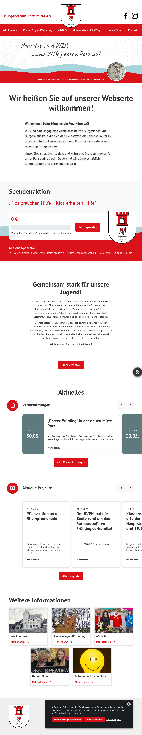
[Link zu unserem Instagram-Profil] (135, 15)
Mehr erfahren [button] (71, 365)
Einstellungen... (113, 719)
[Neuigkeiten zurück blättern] (121, 488)
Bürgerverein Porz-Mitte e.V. (28, 15)
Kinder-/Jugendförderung (37, 30)
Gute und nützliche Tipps (87, 30)
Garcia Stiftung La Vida (29, 252)
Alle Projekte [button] (71, 576)
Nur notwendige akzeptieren (67, 719)
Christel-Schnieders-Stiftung (84, 252)
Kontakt (132, 30)
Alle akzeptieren (94, 719)
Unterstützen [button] (114, 30)
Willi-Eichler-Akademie (55, 252)
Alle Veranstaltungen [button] (71, 462)
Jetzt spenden (88, 227)
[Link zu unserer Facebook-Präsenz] (125, 16)
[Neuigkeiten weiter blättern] (130, 488)
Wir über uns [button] (10, 30)
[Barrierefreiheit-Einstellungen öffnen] (137, 371)
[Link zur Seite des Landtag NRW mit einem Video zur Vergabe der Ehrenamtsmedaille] (116, 71)
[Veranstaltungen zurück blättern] (121, 405)
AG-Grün (63, 30)
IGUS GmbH (108, 252)
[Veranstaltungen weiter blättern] (130, 405)
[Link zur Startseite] (71, 16)
